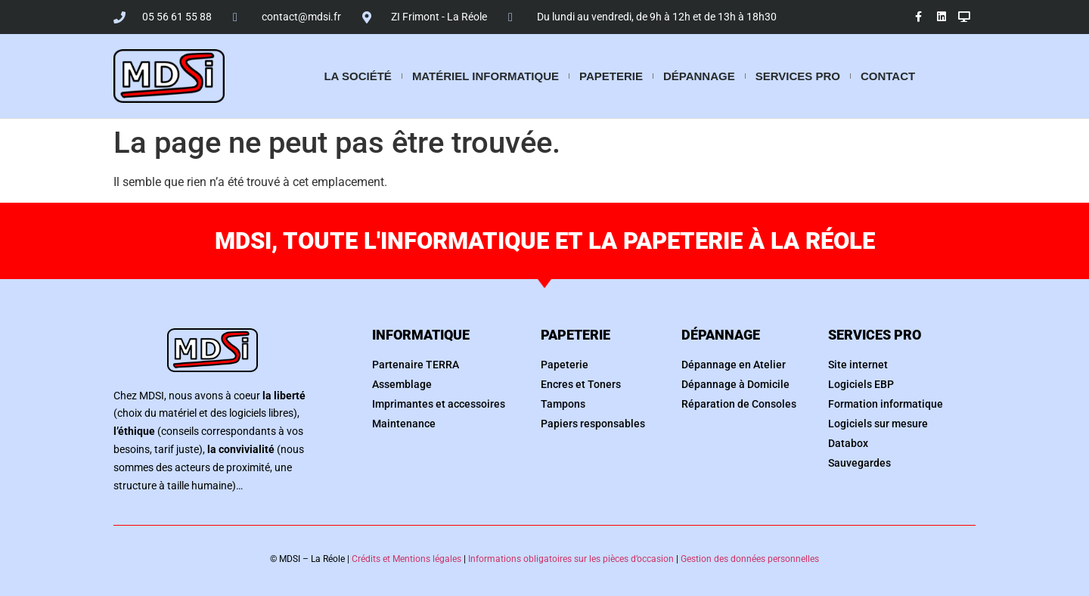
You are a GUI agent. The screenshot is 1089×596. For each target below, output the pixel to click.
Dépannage (699, 76)
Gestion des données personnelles (750, 559)
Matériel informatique (485, 76)
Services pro (797, 76)
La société (357, 76)
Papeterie (611, 76)
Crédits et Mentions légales (406, 559)
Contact (888, 76)
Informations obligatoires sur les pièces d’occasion (571, 559)
